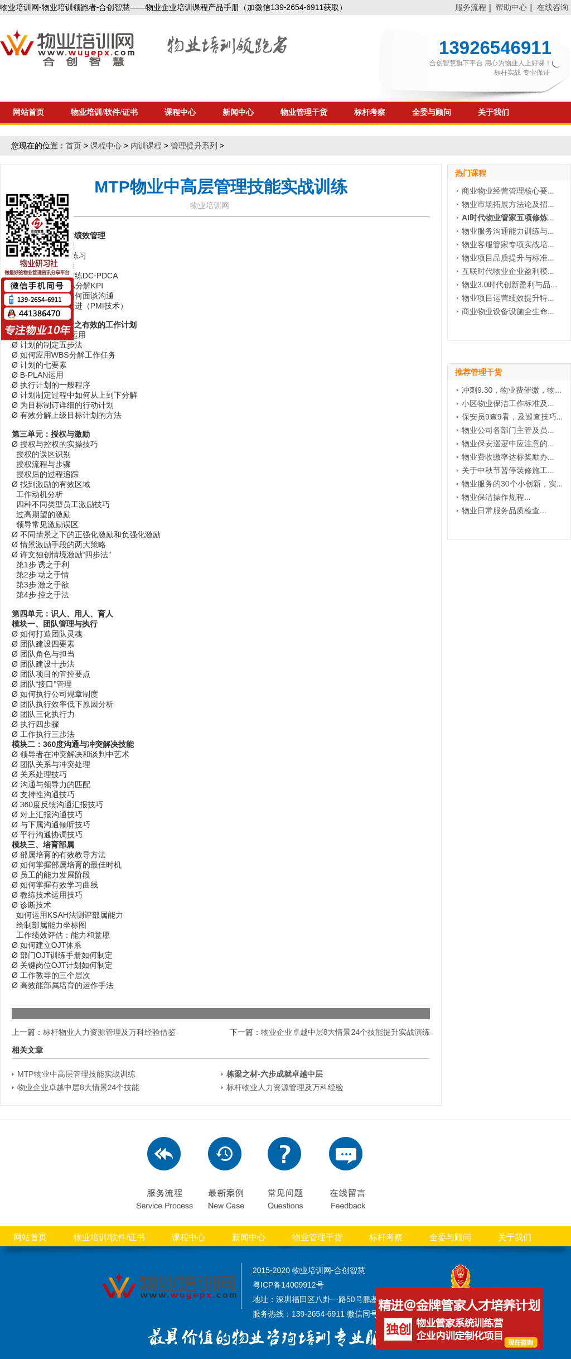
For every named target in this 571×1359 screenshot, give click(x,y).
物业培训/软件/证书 (104, 112)
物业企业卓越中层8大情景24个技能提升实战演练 (345, 1032)
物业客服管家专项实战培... (508, 244)
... (508, 217)
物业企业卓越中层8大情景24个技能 (78, 1087)
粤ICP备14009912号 (288, 1284)
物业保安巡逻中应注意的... (508, 443)
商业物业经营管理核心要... (508, 190)
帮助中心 (511, 7)
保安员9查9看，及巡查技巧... (512, 416)
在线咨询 (552, 7)
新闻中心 (238, 112)
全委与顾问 (431, 112)
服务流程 (470, 7)
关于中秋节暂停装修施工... (508, 470)
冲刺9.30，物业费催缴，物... (512, 389)
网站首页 (28, 112)
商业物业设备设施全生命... (508, 311)
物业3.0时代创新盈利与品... (509, 284)
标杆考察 (369, 112)
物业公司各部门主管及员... (508, 430)
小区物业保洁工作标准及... (508, 403)
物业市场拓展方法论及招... (508, 204)
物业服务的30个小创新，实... (512, 483)
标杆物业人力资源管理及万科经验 (284, 1087)
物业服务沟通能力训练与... (508, 230)
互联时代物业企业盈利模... (508, 271)
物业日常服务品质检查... (504, 510)
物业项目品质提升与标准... (508, 257)
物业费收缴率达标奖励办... (508, 456)
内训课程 (146, 145)
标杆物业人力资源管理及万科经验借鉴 (109, 1032)
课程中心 (180, 112)
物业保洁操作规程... (496, 497)
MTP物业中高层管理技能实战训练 (76, 1073)
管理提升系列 (194, 145)
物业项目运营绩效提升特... (508, 297)
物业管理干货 (303, 112)
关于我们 (493, 112)
